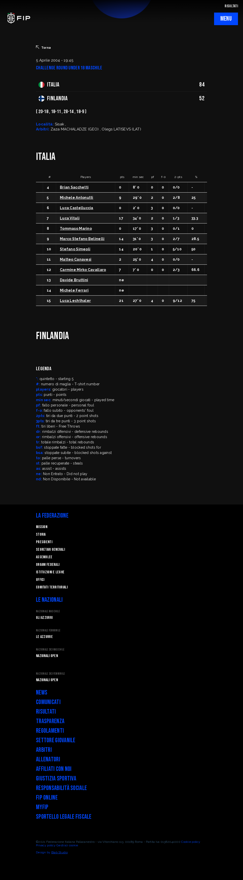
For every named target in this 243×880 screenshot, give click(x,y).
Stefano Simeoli (75, 249)
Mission (41, 527)
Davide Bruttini (74, 280)
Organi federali (47, 564)
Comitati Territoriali (52, 587)
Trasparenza (50, 721)
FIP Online (47, 798)
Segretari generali (50, 549)
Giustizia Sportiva (56, 778)
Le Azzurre (44, 636)
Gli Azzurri (44, 617)
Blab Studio (59, 852)
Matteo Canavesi (75, 259)
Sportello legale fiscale (64, 817)
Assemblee (44, 557)
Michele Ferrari (74, 290)
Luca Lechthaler (75, 301)
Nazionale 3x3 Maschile (50, 650)
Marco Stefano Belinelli (82, 239)
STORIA (41, 534)
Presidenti (44, 542)
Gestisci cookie (67, 845)
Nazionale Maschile (48, 611)
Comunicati (48, 702)
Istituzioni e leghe (50, 572)
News (41, 693)
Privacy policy (46, 845)
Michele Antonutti (76, 198)
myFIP (42, 807)
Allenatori (48, 759)
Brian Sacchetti (74, 187)
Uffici (40, 579)
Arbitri (44, 750)
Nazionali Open (47, 656)
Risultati (46, 712)
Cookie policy (190, 842)
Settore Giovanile (55, 740)
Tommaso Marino (76, 228)
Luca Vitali (69, 218)
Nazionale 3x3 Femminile (50, 674)
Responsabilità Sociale (61, 788)
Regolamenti (50, 731)
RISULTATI (231, 6)
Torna (43, 47)
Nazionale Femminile (48, 630)
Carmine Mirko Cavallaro (83, 270)
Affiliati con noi (54, 769)
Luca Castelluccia (76, 208)
